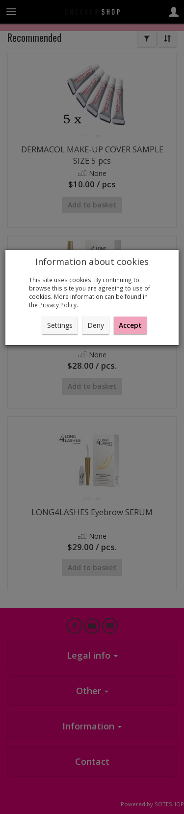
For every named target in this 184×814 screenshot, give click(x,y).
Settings (60, 325)
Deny (95, 325)
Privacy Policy (58, 305)
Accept (130, 325)
